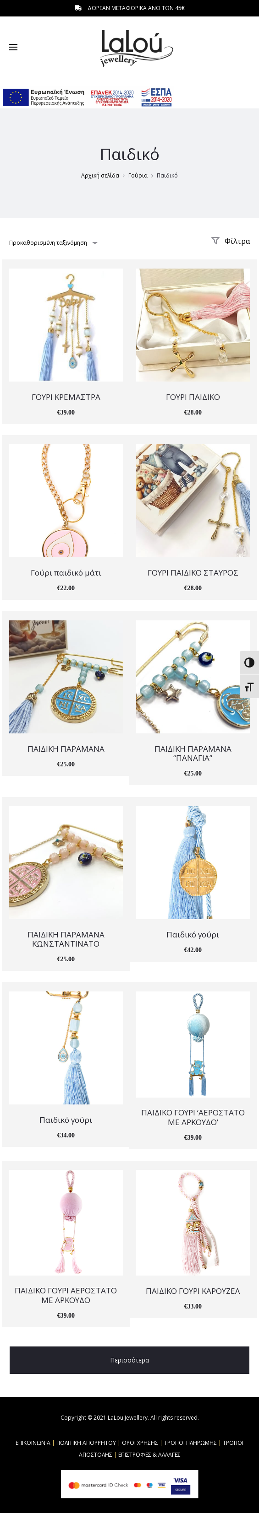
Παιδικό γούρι (192, 934)
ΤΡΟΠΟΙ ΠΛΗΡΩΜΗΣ (190, 1443)
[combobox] (52, 243)
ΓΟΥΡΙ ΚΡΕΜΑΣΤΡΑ (66, 397)
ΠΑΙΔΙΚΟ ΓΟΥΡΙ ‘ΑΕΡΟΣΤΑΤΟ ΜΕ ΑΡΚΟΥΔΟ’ (193, 1117)
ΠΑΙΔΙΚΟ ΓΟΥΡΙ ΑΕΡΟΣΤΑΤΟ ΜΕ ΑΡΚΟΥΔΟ (66, 1295)
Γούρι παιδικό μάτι (66, 572)
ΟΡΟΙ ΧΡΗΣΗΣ (140, 1443)
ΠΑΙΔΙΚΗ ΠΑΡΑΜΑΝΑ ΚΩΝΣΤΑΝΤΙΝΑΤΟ (66, 939)
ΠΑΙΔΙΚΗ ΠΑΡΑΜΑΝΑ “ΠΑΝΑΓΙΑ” (192, 753)
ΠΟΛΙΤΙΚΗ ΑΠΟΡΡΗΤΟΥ (86, 1443)
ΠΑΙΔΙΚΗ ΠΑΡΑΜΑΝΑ (66, 748)
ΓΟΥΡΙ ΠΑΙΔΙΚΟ (193, 397)
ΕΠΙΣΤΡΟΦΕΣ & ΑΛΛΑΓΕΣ (149, 1455)
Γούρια (138, 175)
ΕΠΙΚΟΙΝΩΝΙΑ (33, 1443)
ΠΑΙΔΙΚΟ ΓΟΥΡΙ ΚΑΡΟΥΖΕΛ (193, 1291)
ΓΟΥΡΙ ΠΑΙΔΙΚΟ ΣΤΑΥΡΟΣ (193, 572)
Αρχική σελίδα (100, 175)
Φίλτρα (230, 241)
